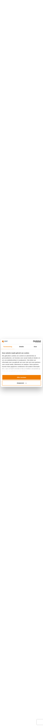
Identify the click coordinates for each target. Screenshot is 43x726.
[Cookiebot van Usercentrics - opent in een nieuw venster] (33, 341)
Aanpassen (21, 383)
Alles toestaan (21, 377)
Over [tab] (35, 346)
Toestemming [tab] (7, 346)
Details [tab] (21, 346)
